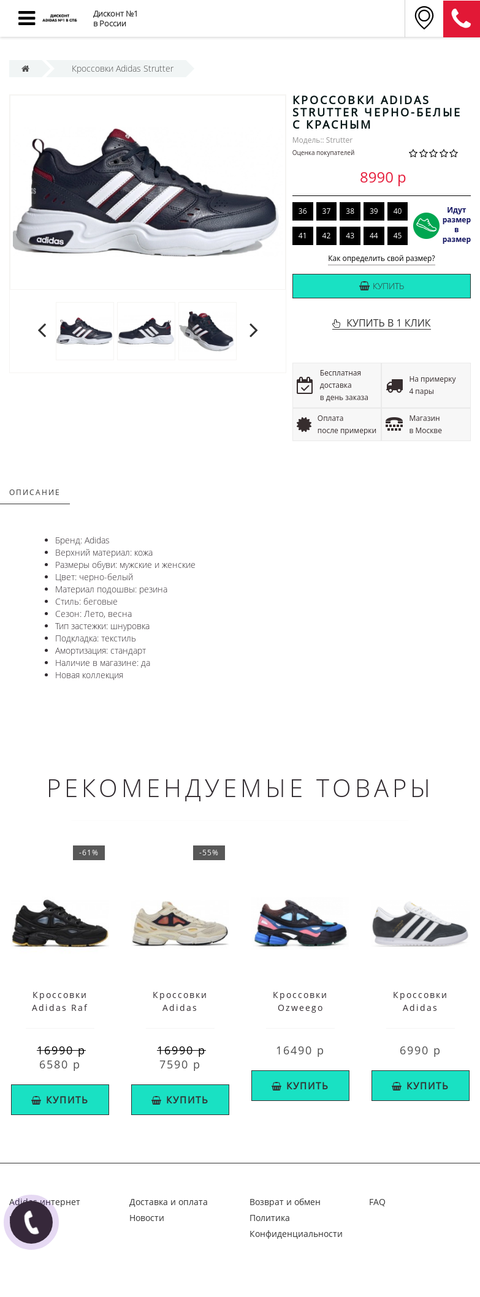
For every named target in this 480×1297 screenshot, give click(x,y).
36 (303, 211)
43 (350, 235)
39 (374, 211)
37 (326, 211)
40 (398, 211)
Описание (35, 492)
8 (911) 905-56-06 (461, 19)
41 (303, 235)
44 (374, 235)
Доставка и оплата (168, 1202)
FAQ (377, 1202)
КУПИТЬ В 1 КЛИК (388, 323)
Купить (381, 286)
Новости (146, 1217)
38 (350, 211)
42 (326, 235)
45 (398, 235)
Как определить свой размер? (381, 258)
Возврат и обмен (285, 1202)
